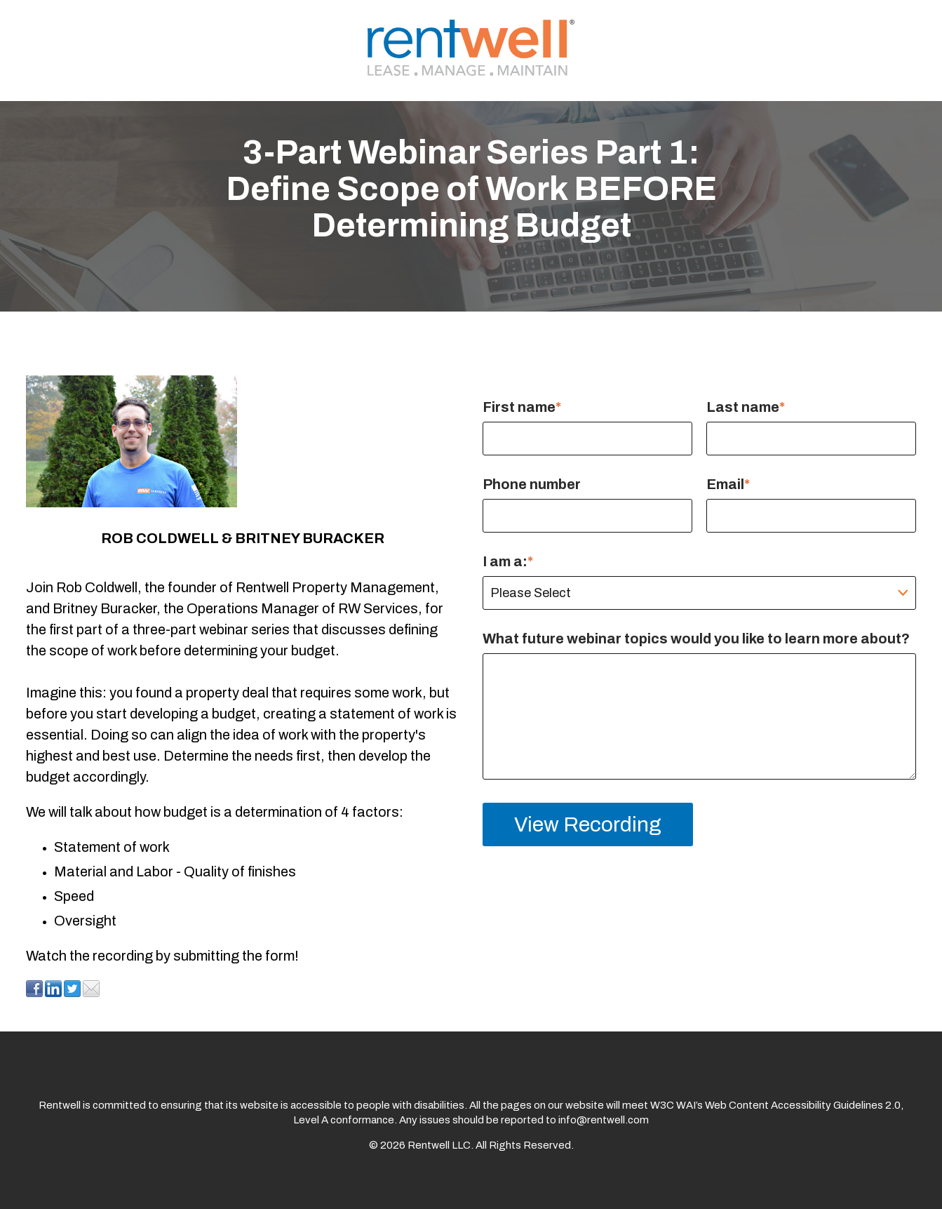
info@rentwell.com (603, 1119)
